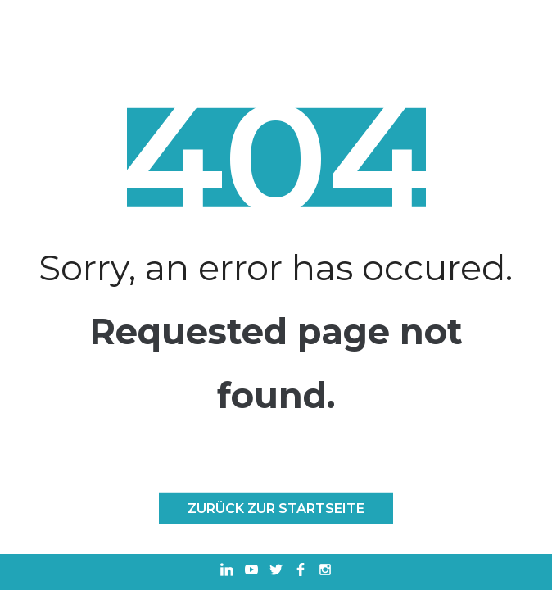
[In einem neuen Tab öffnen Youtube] (251, 571)
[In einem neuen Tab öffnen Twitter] (276, 571)
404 (275, 158)
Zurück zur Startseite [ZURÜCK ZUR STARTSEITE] (276, 508)
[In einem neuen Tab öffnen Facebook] (300, 571)
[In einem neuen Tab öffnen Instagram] (325, 571)
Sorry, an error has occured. (275, 267)
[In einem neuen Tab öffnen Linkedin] (226, 571)
